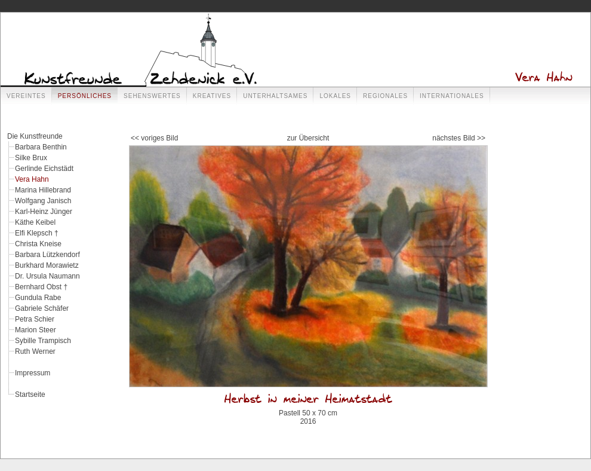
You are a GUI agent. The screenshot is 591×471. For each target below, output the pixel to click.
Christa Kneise (38, 244)
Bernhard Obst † (41, 287)
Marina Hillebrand (43, 190)
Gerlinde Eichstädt (44, 168)
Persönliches (85, 96)
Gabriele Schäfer (42, 308)
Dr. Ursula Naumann (47, 276)
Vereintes (26, 96)
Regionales (385, 96)
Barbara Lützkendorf (47, 254)
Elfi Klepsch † (37, 233)
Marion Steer (35, 330)
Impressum (32, 373)
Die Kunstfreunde (35, 136)
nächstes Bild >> (458, 138)
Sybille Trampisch (43, 341)
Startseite (30, 394)
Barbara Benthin (41, 147)
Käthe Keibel (35, 222)
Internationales (452, 96)
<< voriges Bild (154, 138)
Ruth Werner (35, 351)
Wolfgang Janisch (43, 201)
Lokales (335, 96)
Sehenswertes (152, 96)
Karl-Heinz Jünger (43, 211)
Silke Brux (31, 158)
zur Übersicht (308, 138)
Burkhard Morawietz (47, 265)
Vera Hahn (32, 179)
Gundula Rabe (38, 297)
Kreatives (212, 96)
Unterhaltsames (275, 96)
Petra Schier (34, 319)
